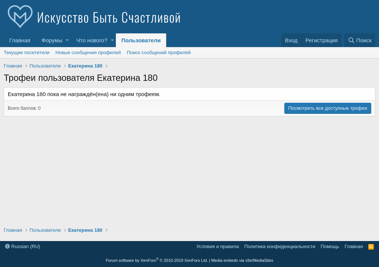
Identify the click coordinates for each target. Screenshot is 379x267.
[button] (67, 40)
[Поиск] (359, 40)
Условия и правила (218, 246)
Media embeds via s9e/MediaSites (242, 260)
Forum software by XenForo (157, 260)
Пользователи (141, 40)
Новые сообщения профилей (88, 52)
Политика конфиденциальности (279, 246)
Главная (19, 40)
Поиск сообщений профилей (159, 52)
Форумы (51, 40)
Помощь (330, 246)
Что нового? (91, 40)
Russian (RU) (22, 246)
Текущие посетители (27, 52)
